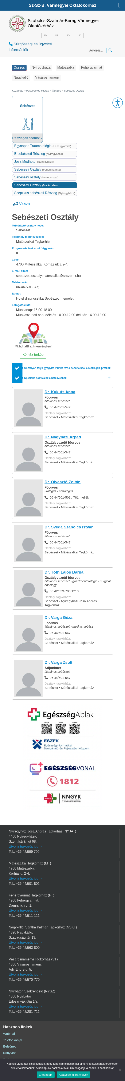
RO (68, 35)
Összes (19, 67)
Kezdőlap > (19, 90)
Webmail (9, 1034)
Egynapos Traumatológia (42, 146)
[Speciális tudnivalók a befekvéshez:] (62, 378)
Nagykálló (21, 77)
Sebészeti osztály (36, 177)
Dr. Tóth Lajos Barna (63, 572)
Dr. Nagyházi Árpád (62, 437)
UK (79, 35)
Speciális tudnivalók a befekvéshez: (45, 378)
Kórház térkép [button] (33, 355)
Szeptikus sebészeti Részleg (44, 193)
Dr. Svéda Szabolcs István (69, 527)
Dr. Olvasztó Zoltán (62, 482)
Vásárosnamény (47, 77)
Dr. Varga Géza (58, 617)
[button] (117, 102)
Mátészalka (65, 67)
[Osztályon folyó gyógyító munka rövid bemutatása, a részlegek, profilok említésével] (62, 368)
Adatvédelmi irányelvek (73, 1074)
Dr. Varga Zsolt (58, 662)
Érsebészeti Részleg (38, 154)
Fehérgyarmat (91, 67)
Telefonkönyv (12, 1040)
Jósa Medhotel (34, 162)
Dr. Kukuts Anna (59, 392)
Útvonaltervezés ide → (26, 847)
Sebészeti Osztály (37, 169)
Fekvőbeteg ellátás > (39, 90)
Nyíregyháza (41, 67)
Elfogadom (45, 1074)
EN (45, 35)
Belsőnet (9, 1046)
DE (56, 35)
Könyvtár (9, 1053)
